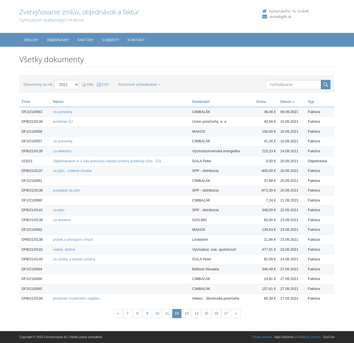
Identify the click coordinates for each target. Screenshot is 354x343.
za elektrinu (62, 151)
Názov (58, 102)
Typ (311, 102)
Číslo (26, 102)
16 (216, 313)
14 (197, 313)
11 (167, 313)
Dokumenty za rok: (38, 84)
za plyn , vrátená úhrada (72, 171)
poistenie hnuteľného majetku (76, 298)
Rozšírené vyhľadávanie (139, 84)
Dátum (287, 102)
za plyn (58, 210)
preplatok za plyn (66, 190)
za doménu (62, 220)
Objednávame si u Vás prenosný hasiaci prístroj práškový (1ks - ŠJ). (107, 161)
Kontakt (136, 39)
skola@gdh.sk (280, 16)
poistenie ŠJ (63, 121)
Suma (261, 102)
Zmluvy (31, 39)
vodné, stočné (64, 249)
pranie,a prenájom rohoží (73, 239)
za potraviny (62, 112)
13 (187, 313)
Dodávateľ (201, 102)
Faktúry (85, 39)
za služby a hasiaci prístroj (74, 259)
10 (157, 313)
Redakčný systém (308, 337)
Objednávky (58, 39)
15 (206, 313)
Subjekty (110, 39)
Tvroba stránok (262, 337)
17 (226, 313)
